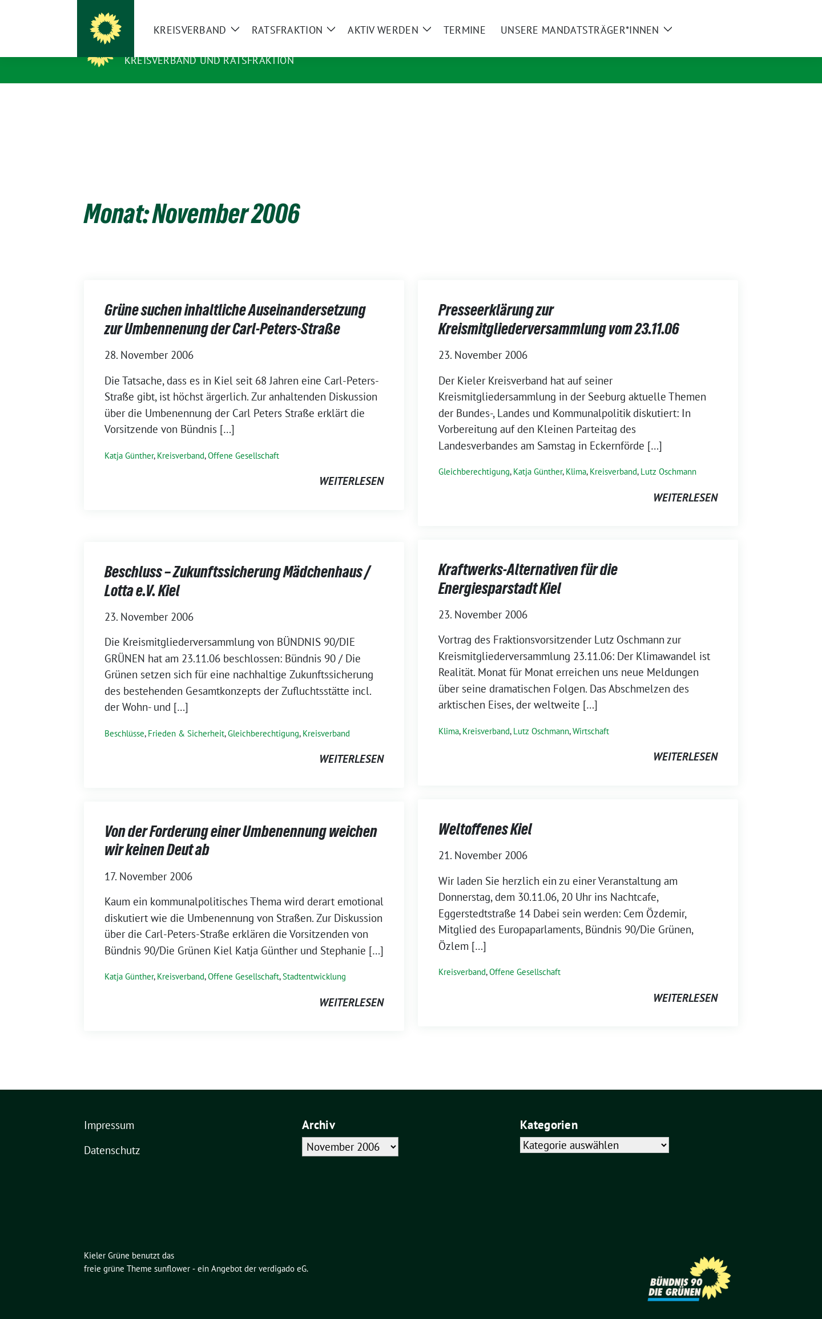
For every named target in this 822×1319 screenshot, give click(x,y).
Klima (576, 453)
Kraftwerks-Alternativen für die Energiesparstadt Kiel (528, 561)
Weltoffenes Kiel (485, 811)
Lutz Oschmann (668, 453)
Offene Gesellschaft (243, 437)
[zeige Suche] (718, 10)
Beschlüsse (124, 715)
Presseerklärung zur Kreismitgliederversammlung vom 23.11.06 (558, 301)
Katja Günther (129, 437)
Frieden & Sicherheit (186, 715)
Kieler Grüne (164, 43)
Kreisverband (180, 437)
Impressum (109, 1107)
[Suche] (701, 10)
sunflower (172, 1250)
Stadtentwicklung (314, 958)
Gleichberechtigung (474, 453)
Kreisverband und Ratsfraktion (209, 60)
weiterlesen (351, 463)
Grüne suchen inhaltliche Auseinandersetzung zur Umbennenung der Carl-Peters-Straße (235, 301)
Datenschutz (112, 1132)
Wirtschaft (591, 713)
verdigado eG (283, 1250)
